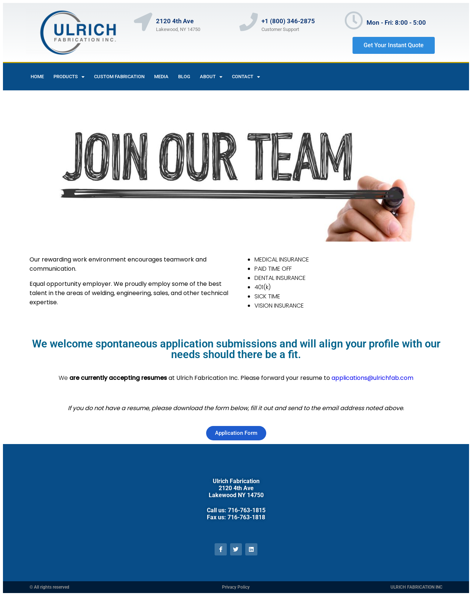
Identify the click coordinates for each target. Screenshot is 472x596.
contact (246, 77)
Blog (184, 76)
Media (161, 76)
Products (68, 77)
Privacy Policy (236, 587)
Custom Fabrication (119, 76)
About (211, 77)
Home (37, 76)
